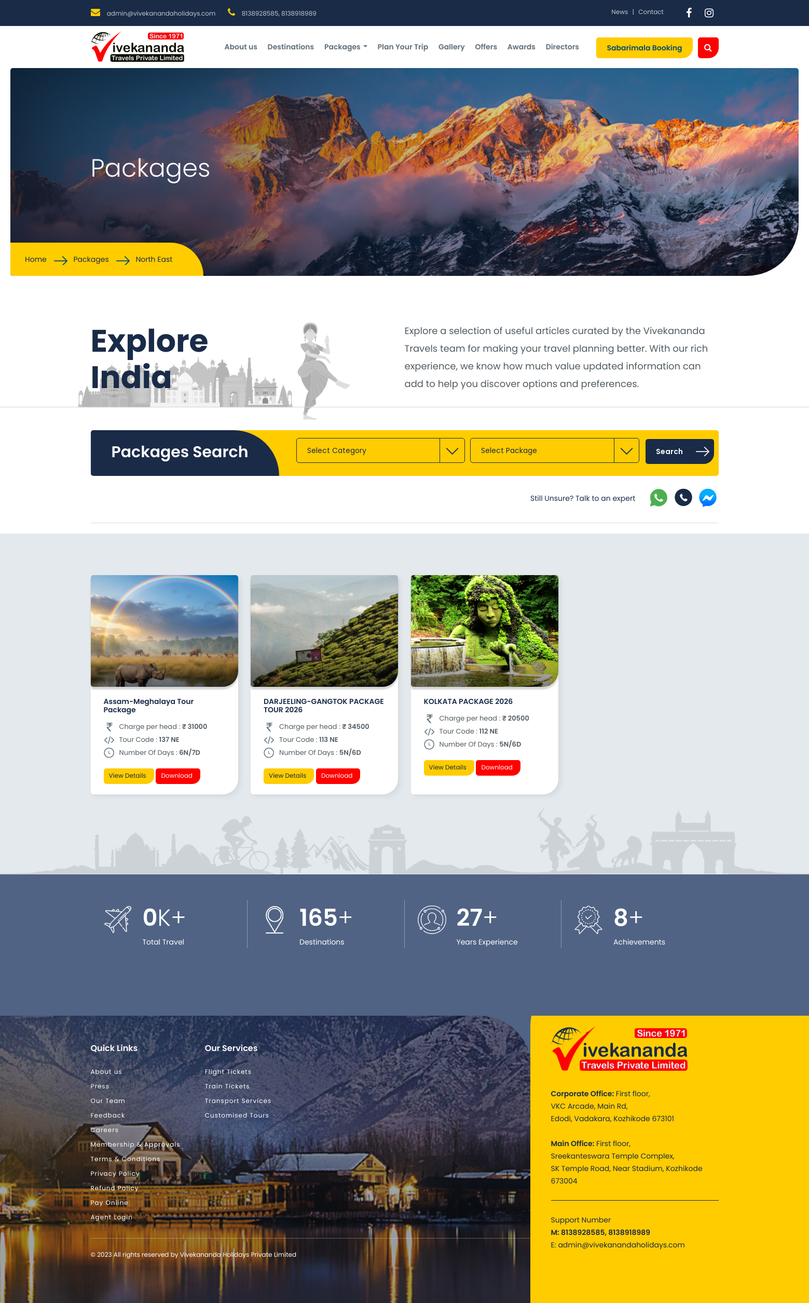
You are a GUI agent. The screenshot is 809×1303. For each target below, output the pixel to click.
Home (36, 259)
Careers (105, 1130)
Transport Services (238, 1101)
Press (100, 1086)
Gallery (451, 47)
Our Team (108, 1101)
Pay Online (110, 1203)
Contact (651, 12)
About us (241, 47)
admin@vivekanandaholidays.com (161, 13)
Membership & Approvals (136, 1144)
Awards (522, 47)
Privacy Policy (115, 1173)
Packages (345, 47)
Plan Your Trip (402, 47)
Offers (486, 47)
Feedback (108, 1115)
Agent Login (112, 1217)
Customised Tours (237, 1115)
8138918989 (299, 13)
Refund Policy (115, 1188)
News (619, 12)
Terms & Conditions (126, 1159)
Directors (562, 47)
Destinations (291, 47)
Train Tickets (227, 1086)
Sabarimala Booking (644, 48)
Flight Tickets (228, 1072)
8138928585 (260, 13)
